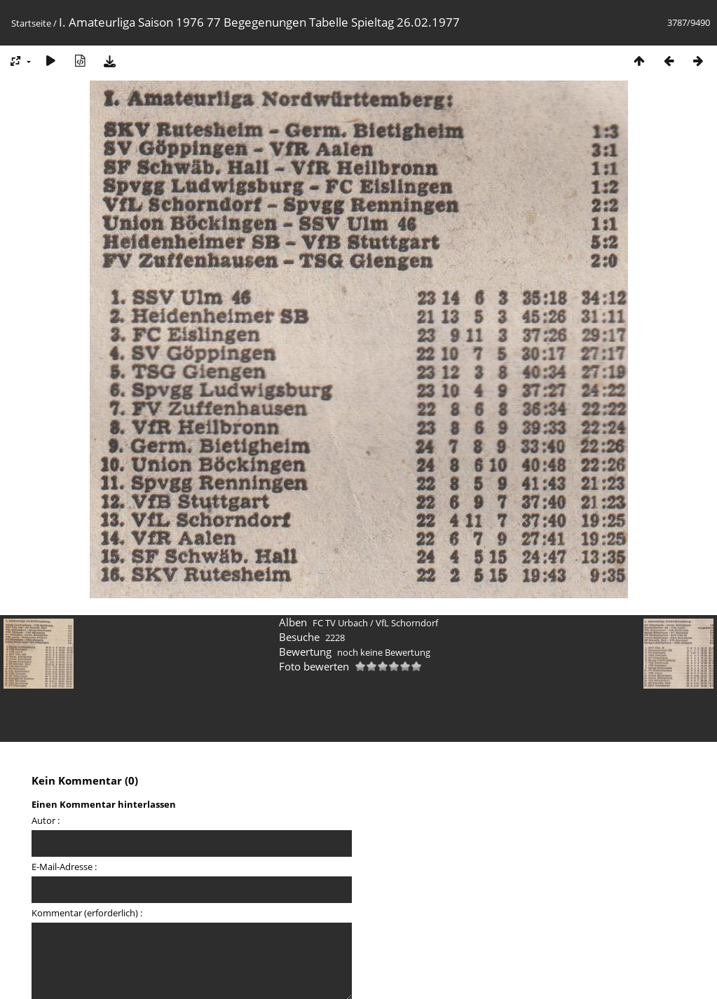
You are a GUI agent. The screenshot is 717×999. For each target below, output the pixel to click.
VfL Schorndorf (407, 622)
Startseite (31, 23)
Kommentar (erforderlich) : (87, 913)
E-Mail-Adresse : (64, 866)
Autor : (46, 820)
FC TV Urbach (340, 622)
